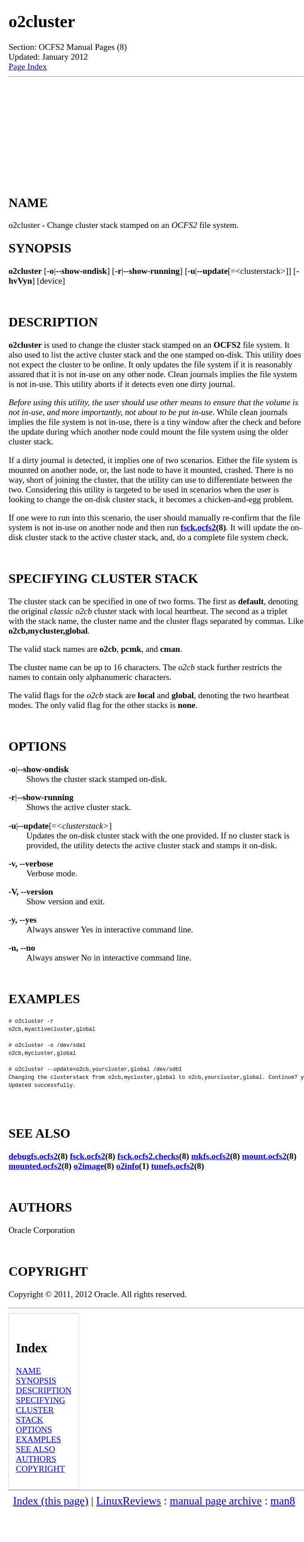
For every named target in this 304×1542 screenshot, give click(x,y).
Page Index (27, 66)
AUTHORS (36, 1476)
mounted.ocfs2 (35, 1183)
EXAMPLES (38, 1457)
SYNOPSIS (36, 1398)
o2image (89, 1183)
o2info (127, 1183)
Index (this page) (50, 1519)
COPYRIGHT (40, 1486)
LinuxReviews (128, 1519)
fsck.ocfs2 (198, 527)
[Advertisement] (156, 126)
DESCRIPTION (44, 1408)
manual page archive (216, 1519)
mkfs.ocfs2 (210, 1174)
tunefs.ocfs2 (172, 1183)
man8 (283, 1519)
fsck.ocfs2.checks (148, 1174)
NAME (28, 1388)
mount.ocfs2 (264, 1174)
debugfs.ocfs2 (33, 1174)
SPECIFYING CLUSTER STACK (41, 1427)
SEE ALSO (35, 1467)
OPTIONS (34, 1447)
